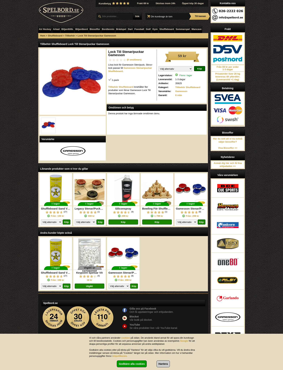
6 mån (178, 95)
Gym (155, 29)
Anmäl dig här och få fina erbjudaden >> (228, 164)
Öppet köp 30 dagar (193, 3)
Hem (42, 35)
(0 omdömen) (134, 59)
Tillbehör (70, 35)
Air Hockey (45, 29)
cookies (125, 337)
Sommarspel (183, 29)
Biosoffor (95, 29)
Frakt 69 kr (143, 3)
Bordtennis (108, 29)
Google (184, 340)
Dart (130, 29)
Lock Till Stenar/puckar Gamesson (97, 35)
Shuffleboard (166, 29)
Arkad (56, 29)
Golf (148, 29)
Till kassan (200, 16)
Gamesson (181, 91)
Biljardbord (81, 29)
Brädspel (121, 29)
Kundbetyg (114, 3)
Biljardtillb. (67, 29)
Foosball (139, 29)
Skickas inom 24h (165, 3)
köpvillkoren (120, 356)
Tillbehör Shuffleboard (187, 87)
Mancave (196, 29)
